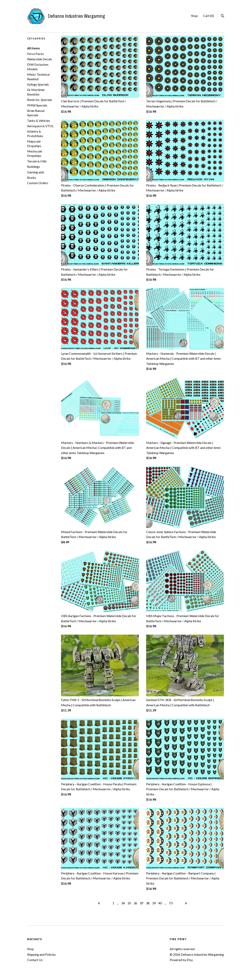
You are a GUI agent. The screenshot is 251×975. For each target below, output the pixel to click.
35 (129, 903)
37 (141, 903)
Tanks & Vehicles (38, 120)
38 (148, 903)
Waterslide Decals (39, 59)
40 (160, 903)
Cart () (208, 16)
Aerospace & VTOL (40, 126)
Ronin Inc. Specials (39, 100)
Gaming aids (35, 172)
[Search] (222, 16)
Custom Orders (37, 183)
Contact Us (35, 960)
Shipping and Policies (41, 954)
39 (154, 903)
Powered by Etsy (181, 960)
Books (31, 177)
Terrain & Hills (37, 161)
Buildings (33, 166)
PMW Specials (37, 105)
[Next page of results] (186, 903)
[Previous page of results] (99, 903)
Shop (194, 16)
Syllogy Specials (38, 84)
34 (123, 903)
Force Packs (35, 54)
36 (135, 903)
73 (170, 903)
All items (33, 48)
